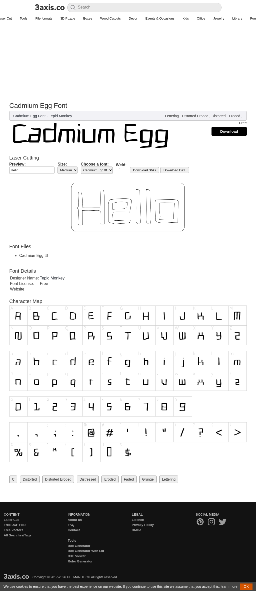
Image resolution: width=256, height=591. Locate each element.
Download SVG (144, 170)
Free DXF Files (15, 525)
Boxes (87, 18)
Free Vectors (13, 530)
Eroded (234, 116)
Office (201, 18)
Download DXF (175, 170)
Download (229, 131)
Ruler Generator (80, 561)
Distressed (88, 479)
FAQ (71, 525)
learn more (229, 586)
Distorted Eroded (195, 116)
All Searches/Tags (18, 535)
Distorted (219, 116)
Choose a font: (95, 164)
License (138, 520)
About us (75, 520)
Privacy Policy (143, 525)
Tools (23, 18)
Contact (74, 530)
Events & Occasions (160, 18)
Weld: (121, 165)
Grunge (148, 479)
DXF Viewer (77, 556)
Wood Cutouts (110, 18)
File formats (43, 18)
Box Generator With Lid (86, 551)
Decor (133, 18)
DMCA (137, 530)
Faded (129, 479)
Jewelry (218, 18)
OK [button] (246, 586)
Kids (185, 18)
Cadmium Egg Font (29, 116)
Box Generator (79, 546)
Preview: (17, 164)
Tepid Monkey (60, 116)
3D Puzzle (67, 18)
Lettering (172, 116)
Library (237, 18)
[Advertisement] (128, 64)
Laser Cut (11, 520)
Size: (62, 164)
